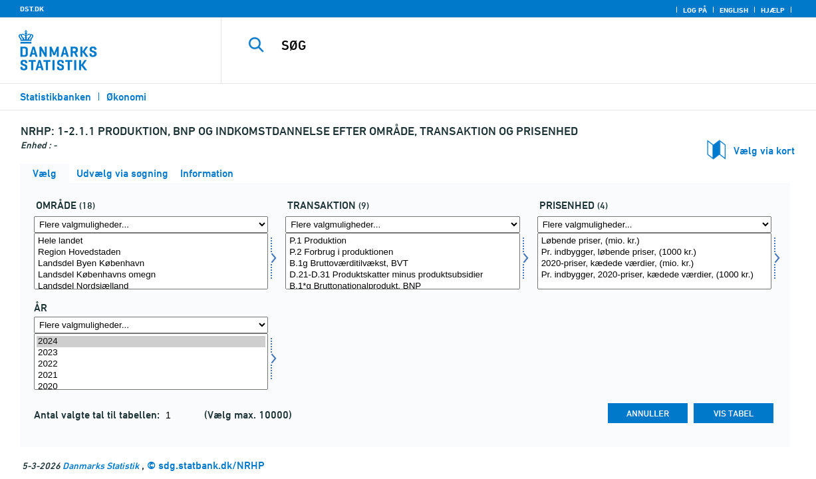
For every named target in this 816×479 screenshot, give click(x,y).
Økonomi (126, 96)
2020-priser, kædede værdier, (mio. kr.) (654, 263)
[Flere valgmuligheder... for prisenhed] (654, 224)
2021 (151, 375)
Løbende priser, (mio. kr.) (654, 241)
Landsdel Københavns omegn (151, 275)
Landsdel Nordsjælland (151, 286)
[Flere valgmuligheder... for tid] (151, 325)
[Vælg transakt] (402, 261)
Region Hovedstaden (151, 252)
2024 (151, 341)
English (734, 10)
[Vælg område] (151, 261)
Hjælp (773, 10)
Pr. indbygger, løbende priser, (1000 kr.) (654, 252)
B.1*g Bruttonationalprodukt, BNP (402, 286)
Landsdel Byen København (151, 263)
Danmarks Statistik (101, 465)
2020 (151, 387)
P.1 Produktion (402, 241)
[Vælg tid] (151, 361)
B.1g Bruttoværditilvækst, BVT (402, 263)
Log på (695, 10)
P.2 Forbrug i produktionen (402, 252)
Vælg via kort (764, 150)
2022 (151, 364)
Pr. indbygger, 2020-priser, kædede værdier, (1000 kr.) (654, 275)
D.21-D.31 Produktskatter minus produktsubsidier (402, 275)
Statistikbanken (55, 96)
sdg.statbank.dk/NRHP (211, 465)
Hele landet (151, 241)
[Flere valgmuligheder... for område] (151, 224)
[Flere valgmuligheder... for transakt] (402, 224)
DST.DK (32, 8)
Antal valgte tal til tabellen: (98, 414)
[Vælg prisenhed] (654, 261)
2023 (151, 353)
